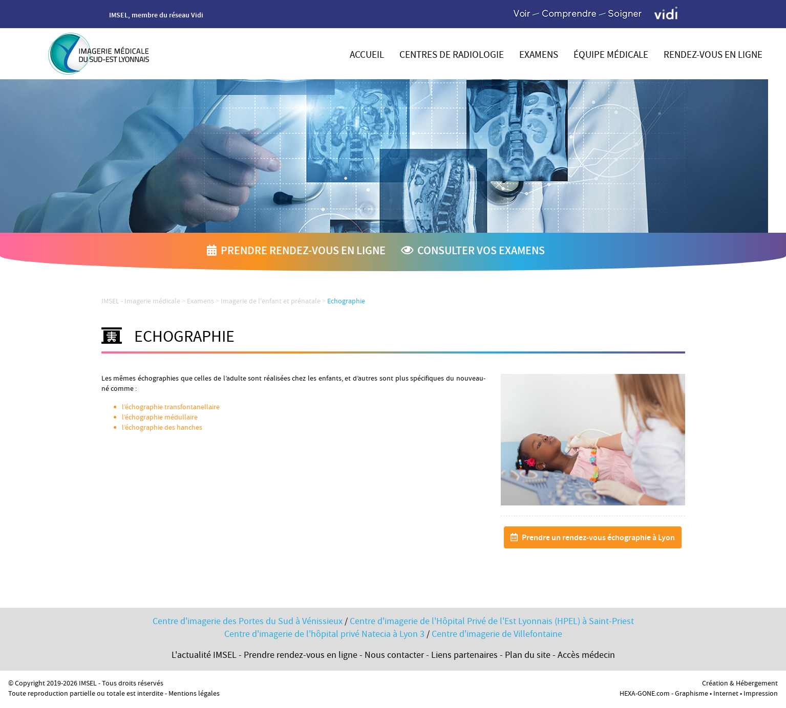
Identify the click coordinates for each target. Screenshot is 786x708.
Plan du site (527, 656)
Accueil (367, 56)
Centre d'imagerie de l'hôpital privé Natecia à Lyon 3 (324, 635)
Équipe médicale (610, 56)
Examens (538, 56)
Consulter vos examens (473, 252)
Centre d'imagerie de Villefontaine (497, 635)
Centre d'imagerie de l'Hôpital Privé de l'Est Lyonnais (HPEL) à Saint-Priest (492, 622)
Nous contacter (394, 656)
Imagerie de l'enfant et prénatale (271, 301)
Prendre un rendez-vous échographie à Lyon (593, 538)
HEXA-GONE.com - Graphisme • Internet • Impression (699, 694)
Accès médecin (586, 656)
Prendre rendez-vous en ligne (296, 252)
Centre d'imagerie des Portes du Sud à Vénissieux (248, 622)
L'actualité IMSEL (204, 656)
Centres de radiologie (451, 56)
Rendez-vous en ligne (713, 56)
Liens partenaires (464, 656)
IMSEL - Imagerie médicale (140, 301)
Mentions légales (194, 694)
